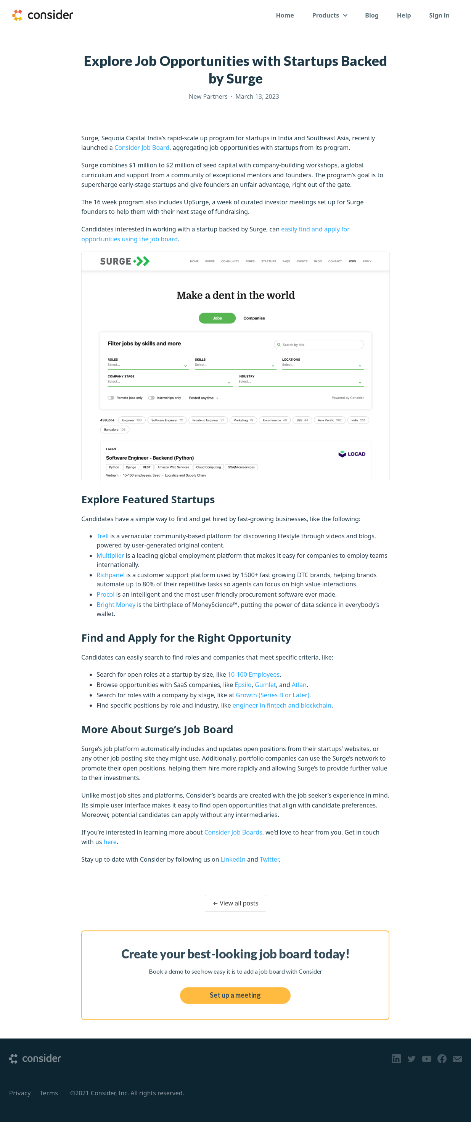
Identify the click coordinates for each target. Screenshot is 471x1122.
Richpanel (110, 575)
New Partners (208, 96)
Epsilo (243, 685)
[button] (329, 15)
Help (404, 15)
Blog (372, 15)
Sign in (439, 15)
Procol (105, 594)
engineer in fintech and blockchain (282, 705)
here (110, 842)
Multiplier (110, 555)
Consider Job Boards (233, 832)
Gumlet (265, 685)
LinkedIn (233, 859)
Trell (102, 536)
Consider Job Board (141, 147)
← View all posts (236, 903)
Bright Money (115, 604)
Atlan (299, 685)
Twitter (269, 859)
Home (285, 15)
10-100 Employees (254, 674)
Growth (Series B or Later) (272, 695)
